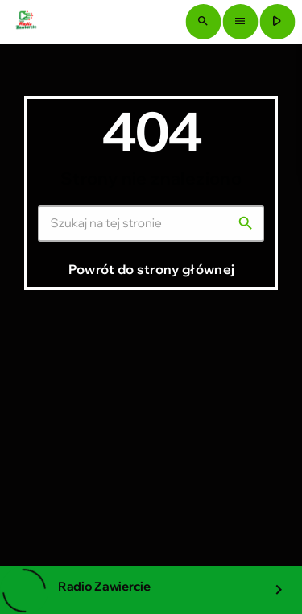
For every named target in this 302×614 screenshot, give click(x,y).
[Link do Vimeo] (25, 21)
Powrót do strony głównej (151, 269)
